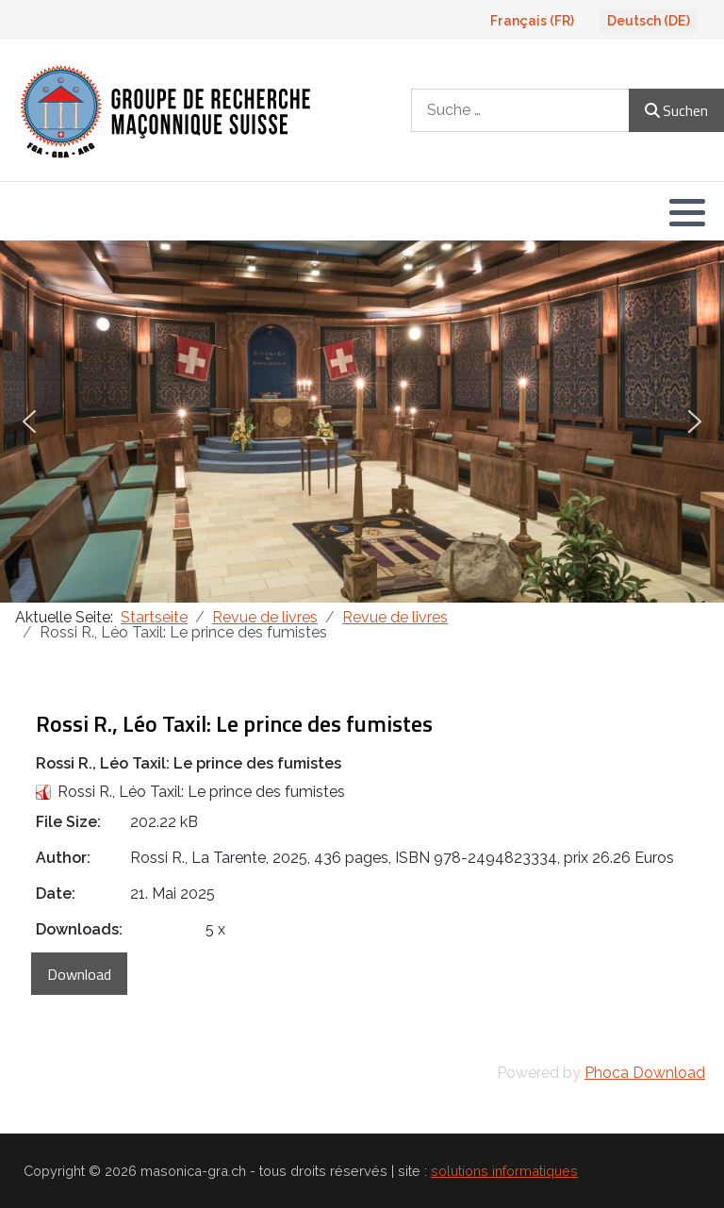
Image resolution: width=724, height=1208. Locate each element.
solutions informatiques (504, 1171)
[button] (687, 212)
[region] (362, 421)
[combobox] (520, 110)
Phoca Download (644, 1073)
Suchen (676, 110)
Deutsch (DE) (648, 20)
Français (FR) (532, 20)
